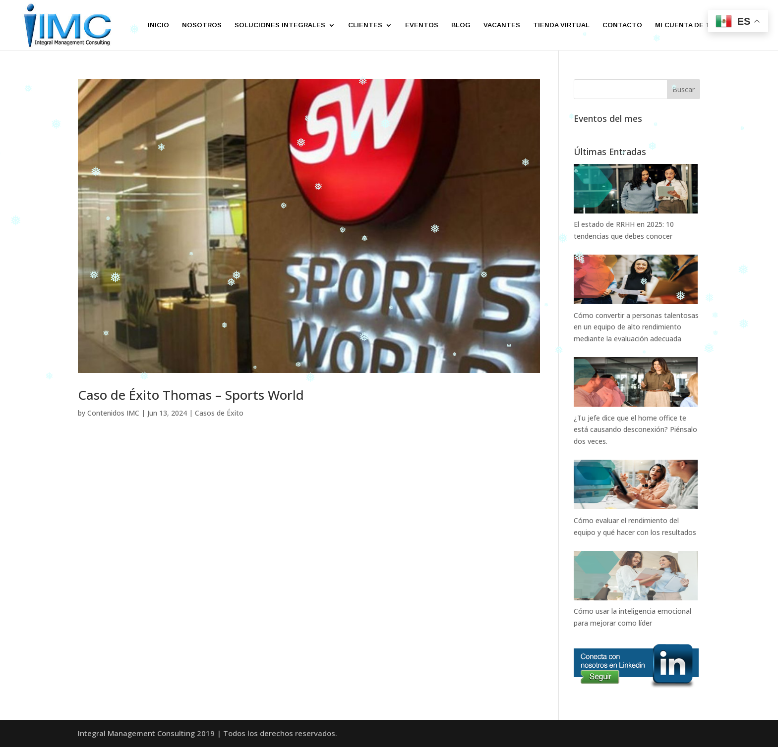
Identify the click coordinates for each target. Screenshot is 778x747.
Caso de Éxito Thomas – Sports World (191, 395)
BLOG (461, 25)
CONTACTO (622, 25)
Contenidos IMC (113, 413)
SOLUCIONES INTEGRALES (280, 25)
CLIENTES (365, 25)
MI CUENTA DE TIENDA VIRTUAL (708, 25)
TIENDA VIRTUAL (561, 25)
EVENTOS (421, 25)
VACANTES (501, 25)
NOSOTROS (202, 25)
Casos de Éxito (219, 413)
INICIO (158, 25)
